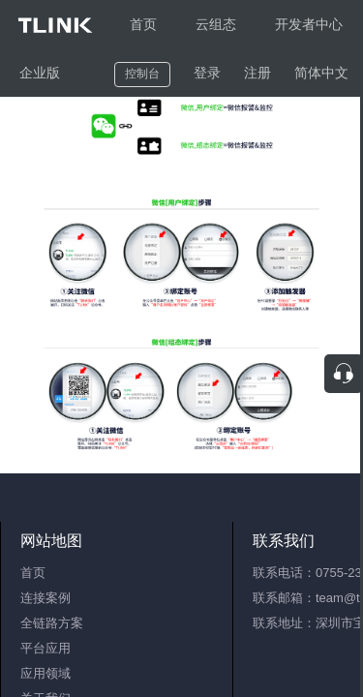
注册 (257, 72)
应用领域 (45, 673)
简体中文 (321, 72)
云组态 (216, 24)
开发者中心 (309, 24)
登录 (207, 72)
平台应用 (45, 648)
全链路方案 (51, 623)
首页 (143, 24)
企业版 (39, 72)
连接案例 (45, 598)
